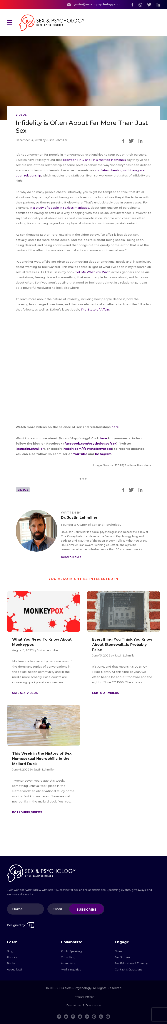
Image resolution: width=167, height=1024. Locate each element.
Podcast (12, 957)
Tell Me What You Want (92, 272)
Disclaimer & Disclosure (83, 1005)
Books (11, 963)
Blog (10, 951)
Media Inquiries (71, 969)
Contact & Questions (128, 969)
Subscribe (87, 910)
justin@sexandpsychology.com (93, 4)
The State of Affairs (95, 309)
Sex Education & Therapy (131, 963)
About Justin (15, 969)
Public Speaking (71, 951)
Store (118, 951)
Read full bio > (71, 557)
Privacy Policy (83, 996)
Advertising (68, 963)
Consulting (68, 957)
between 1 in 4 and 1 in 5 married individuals (94, 159)
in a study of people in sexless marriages (59, 207)
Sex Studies (122, 957)
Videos (21, 114)
